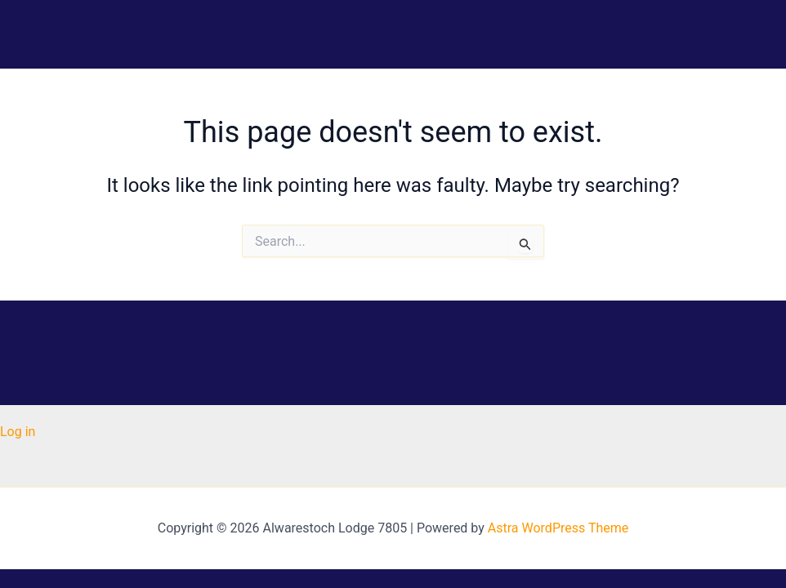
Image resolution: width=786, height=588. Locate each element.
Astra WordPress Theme (558, 528)
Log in (17, 431)
